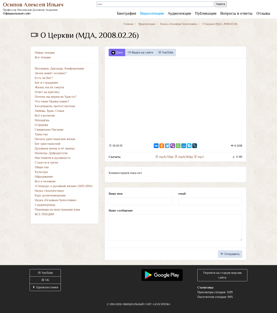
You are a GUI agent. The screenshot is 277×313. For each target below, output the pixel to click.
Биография (126, 13)
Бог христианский (47, 144)
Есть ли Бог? (44, 78)
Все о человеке (45, 181)
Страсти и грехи (46, 162)
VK (45, 280)
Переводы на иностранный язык (57, 209)
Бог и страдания (46, 82)
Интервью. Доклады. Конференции (59, 68)
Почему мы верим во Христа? (55, 97)
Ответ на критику (47, 92)
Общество (42, 167)
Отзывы (263, 13)
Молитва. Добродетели (51, 153)
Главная (128, 23)
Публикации (205, 13)
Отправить (230, 254)
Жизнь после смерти (49, 87)
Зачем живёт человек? (51, 73)
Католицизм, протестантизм (55, 106)
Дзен (117, 53)
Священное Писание (49, 129)
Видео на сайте (140, 52)
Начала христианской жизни (55, 139)
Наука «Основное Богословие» (178, 23)
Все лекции (43, 57)
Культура (41, 172)
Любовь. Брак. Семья (49, 111)
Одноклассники (45, 287)
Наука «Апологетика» (49, 191)
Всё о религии (45, 115)
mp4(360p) (184, 157)
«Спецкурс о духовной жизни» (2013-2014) (63, 186)
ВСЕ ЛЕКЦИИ (44, 214)
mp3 (199, 157)
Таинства (41, 134)
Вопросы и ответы (236, 13)
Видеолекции (152, 13)
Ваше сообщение (121, 210)
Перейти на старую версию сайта (222, 275)
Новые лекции (45, 52)
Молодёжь (42, 120)
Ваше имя (115, 193)
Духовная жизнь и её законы (55, 148)
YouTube (165, 52)
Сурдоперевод (45, 205)
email (182, 193)
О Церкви (41, 125)
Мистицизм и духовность (52, 158)
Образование (44, 176)
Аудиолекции (179, 13)
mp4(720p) (164, 157)
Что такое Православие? (52, 101)
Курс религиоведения (50, 195)
